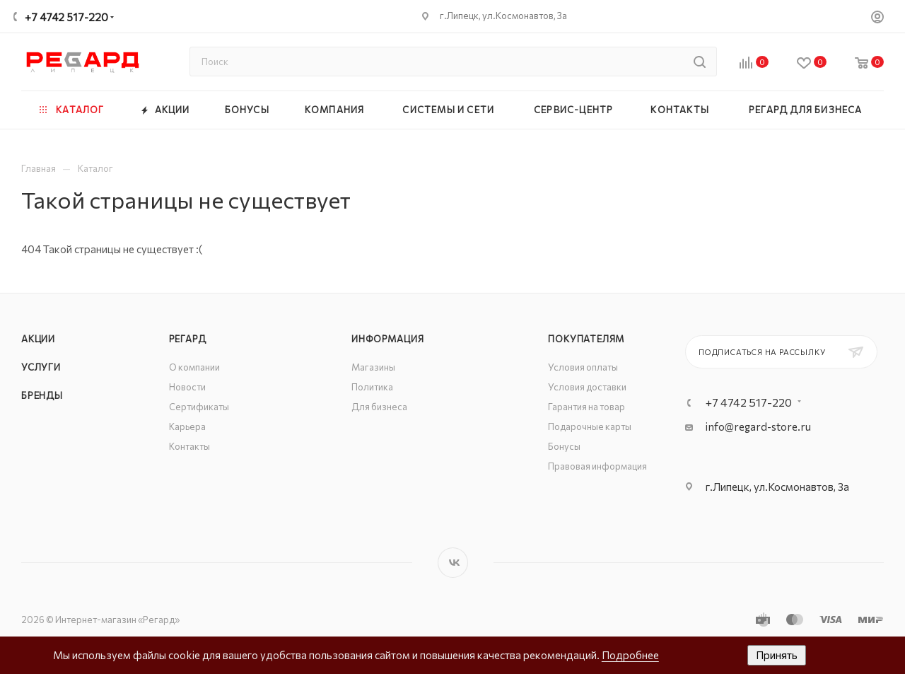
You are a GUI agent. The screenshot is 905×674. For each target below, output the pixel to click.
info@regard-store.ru (758, 426)
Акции (38, 338)
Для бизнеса (379, 406)
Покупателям (586, 338)
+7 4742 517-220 (66, 17)
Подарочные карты (589, 426)
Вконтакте (453, 562)
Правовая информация (597, 466)
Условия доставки (587, 387)
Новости (187, 387)
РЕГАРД (187, 338)
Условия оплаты (583, 367)
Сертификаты (199, 406)
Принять (777, 655)
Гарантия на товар (586, 406)
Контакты (189, 446)
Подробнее (630, 655)
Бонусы (564, 446)
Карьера (187, 426)
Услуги (41, 367)
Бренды (42, 395)
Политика (372, 387)
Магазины (373, 367)
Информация (387, 338)
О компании (194, 367)
